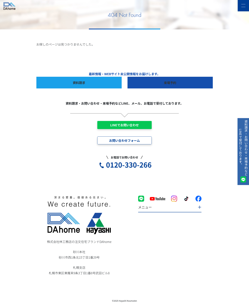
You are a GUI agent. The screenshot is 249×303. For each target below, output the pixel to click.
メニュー (145, 207)
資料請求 (79, 82)
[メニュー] (243, 5)
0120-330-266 (129, 165)
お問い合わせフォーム (124, 140)
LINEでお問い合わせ (124, 125)
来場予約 (170, 82)
